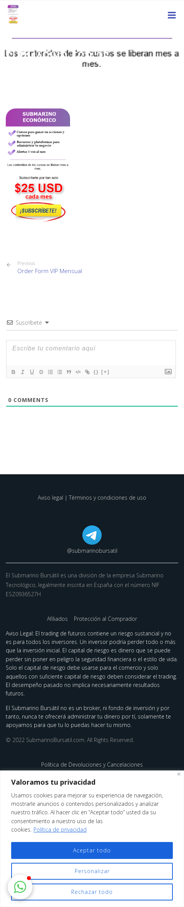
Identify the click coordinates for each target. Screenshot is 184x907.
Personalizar (92, 871)
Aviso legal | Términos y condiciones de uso (92, 497)
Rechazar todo (92, 891)
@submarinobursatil (92, 550)
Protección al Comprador (105, 618)
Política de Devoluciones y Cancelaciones (92, 764)
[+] (105, 372)
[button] (20, 887)
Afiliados (58, 618)
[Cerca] (179, 774)
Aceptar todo (92, 850)
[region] (92, 838)
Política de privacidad (60, 829)
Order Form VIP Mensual (49, 267)
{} (96, 372)
